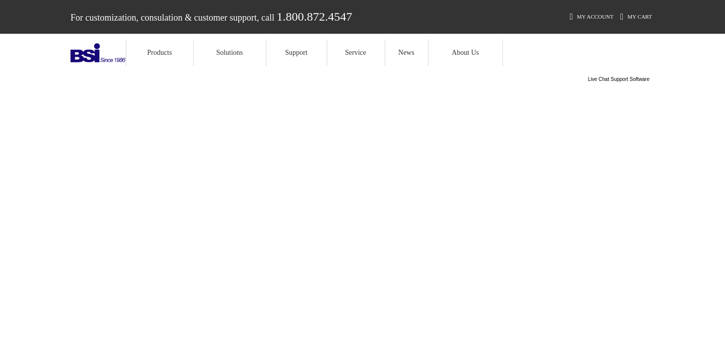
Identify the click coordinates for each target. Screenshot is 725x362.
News (406, 52)
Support (296, 52)
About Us (465, 52)
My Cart (636, 17)
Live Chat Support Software (618, 79)
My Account (591, 17)
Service (355, 52)
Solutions (229, 52)
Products (159, 52)
